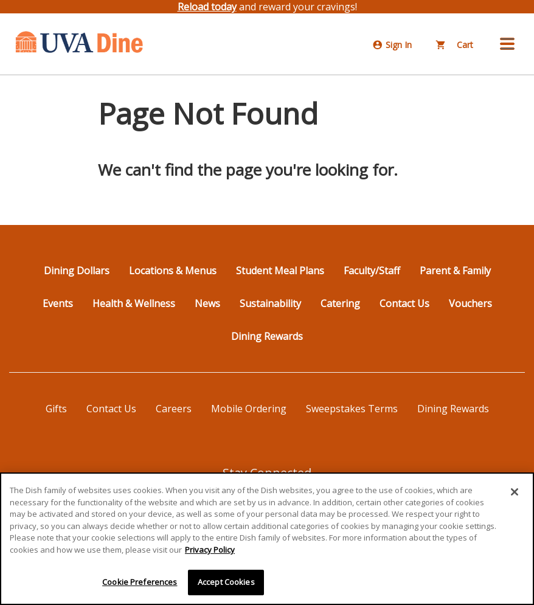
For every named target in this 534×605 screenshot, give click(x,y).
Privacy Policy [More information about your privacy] (210, 549)
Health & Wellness (133, 303)
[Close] (514, 492)
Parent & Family (455, 270)
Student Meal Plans (280, 270)
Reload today (207, 6)
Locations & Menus (173, 270)
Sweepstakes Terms (352, 408)
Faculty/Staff (372, 270)
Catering (340, 303)
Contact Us (404, 303)
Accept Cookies (226, 581)
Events (58, 303)
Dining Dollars (76, 270)
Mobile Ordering (248, 408)
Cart (454, 44)
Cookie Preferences (139, 581)
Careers (174, 408)
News (207, 303)
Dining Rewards (267, 336)
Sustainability (270, 303)
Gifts (56, 408)
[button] (507, 44)
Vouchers (470, 303)
